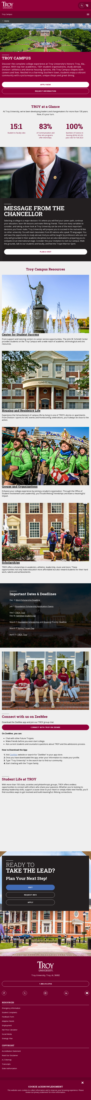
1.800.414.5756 (45, 984)
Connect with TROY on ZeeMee (45, 727)
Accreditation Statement (11, 1051)
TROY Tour (20, 612)
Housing (47, 622)
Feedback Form (8, 1017)
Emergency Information (11, 1008)
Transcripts (6, 1064)
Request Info (30, 895)
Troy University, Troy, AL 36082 (45, 975)
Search (7, 5)
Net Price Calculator (9, 1030)
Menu (87, 5)
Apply (30, 902)
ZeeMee (13, 754)
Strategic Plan (7, 1038)
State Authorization (9, 1068)
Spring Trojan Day (26, 628)
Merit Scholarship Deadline (28, 600)
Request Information (45, 91)
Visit (30, 887)
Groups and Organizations (20, 486)
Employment (7, 1025)
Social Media (7, 1034)
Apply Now (45, 84)
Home (6, 21)
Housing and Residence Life (21, 410)
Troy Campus (7, 14)
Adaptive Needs (8, 1021)
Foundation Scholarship (29, 622)
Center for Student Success (20, 334)
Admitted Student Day (26, 615)
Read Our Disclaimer (10, 1055)
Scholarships (11, 562)
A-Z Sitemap (7, 1060)
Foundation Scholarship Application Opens (34, 606)
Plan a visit (45, 252)
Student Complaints (9, 1012)
